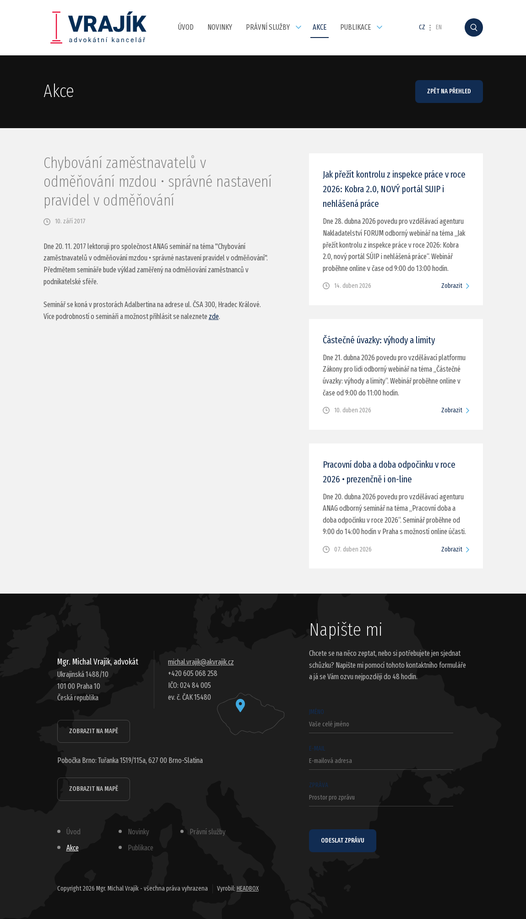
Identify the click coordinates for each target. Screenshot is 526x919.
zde (214, 316)
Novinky (219, 27)
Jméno (381, 720)
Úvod (186, 27)
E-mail (381, 757)
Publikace (355, 27)
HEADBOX (248, 888)
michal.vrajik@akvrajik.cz (201, 662)
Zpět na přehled (449, 91)
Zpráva (381, 793)
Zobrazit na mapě (93, 731)
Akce (319, 27)
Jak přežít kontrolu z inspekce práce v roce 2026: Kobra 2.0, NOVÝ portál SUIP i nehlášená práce (394, 189)
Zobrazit (451, 286)
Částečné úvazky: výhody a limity (379, 340)
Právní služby (268, 27)
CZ (422, 27)
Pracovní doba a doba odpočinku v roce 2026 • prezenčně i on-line (389, 472)
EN (439, 27)
